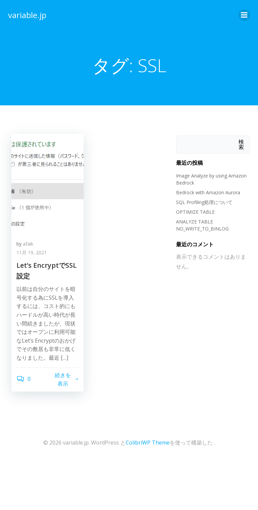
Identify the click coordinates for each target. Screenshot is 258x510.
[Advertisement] (57, 483)
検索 (241, 144)
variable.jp (27, 14)
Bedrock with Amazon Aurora (208, 192)
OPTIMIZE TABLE (196, 212)
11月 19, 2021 (31, 252)
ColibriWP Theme (148, 442)
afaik (28, 244)
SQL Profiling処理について (204, 202)
